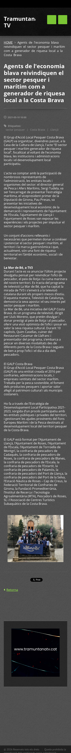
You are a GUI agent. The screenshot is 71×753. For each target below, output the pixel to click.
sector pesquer (15, 129)
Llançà (54, 129)
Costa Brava (37, 129)
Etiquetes (14, 126)
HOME (8, 42)
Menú (62, 19)
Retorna (12, 590)
